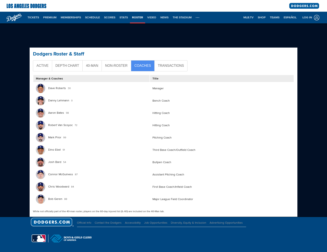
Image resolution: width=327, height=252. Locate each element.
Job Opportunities (155, 222)
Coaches (143, 65)
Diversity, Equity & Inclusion (188, 222)
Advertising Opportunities (226, 222)
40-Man (92, 65)
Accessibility (133, 222)
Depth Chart (67, 65)
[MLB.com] (39, 238)
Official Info (84, 222)
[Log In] (310, 17)
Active (42, 65)
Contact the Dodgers (108, 222)
